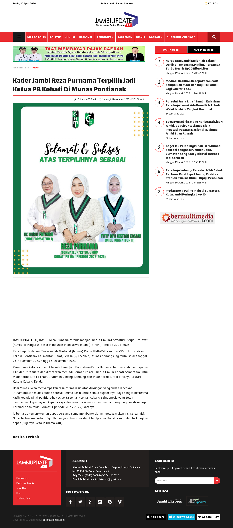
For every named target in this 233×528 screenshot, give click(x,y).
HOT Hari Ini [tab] (171, 49)
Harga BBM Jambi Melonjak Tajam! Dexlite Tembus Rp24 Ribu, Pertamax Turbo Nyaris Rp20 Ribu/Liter (193, 65)
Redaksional (22, 478)
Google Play (208, 517)
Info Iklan (21, 488)
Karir (18, 493)
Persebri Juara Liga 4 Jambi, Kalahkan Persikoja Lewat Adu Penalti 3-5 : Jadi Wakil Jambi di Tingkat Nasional (193, 105)
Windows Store (181, 517)
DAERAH (156, 37)
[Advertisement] (81, 306)
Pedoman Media (25, 483)
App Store (156, 517)
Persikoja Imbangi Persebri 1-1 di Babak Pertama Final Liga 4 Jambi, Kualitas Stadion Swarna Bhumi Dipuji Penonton (194, 174)
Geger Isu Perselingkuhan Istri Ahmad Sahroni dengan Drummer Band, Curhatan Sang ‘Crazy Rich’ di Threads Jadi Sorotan (193, 152)
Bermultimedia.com (54, 519)
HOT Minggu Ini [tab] (204, 49)
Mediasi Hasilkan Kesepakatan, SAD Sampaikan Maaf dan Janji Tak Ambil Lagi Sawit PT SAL (192, 85)
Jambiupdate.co (21, 67)
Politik (35, 67)
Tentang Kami (23, 498)
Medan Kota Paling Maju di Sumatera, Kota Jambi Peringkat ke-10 (193, 193)
